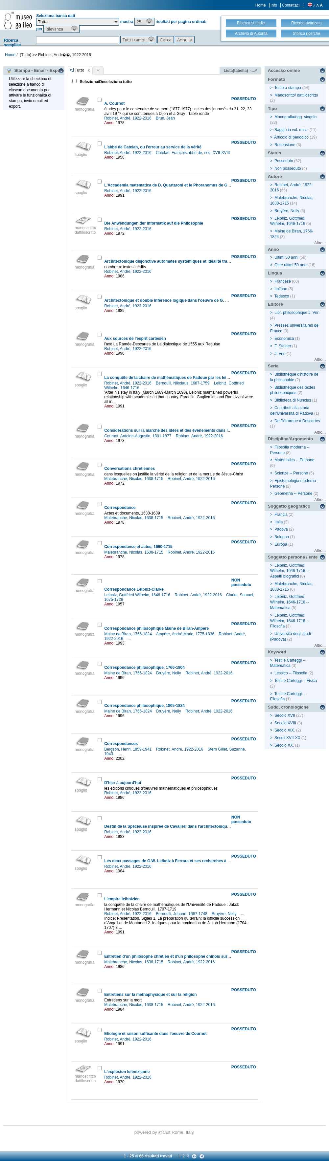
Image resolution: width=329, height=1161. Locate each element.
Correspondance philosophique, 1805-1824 (144, 705)
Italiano (280, 289)
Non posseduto (287, 168)
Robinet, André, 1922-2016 (128, 118)
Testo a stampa (287, 87)
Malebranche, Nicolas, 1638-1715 (134, 478)
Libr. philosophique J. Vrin (296, 312)
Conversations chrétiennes (129, 468)
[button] (144, 22)
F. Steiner (282, 346)
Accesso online (284, 70)
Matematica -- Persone (294, 460)
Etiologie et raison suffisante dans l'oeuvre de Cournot (155, 1033)
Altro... (320, 243)
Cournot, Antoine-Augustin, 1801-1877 (138, 436)
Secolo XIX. (284, 730)
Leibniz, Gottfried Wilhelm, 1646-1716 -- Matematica (289, 602)
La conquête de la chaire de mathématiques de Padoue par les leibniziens (173, 377)
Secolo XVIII (285, 723)
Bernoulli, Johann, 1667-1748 (182, 913)
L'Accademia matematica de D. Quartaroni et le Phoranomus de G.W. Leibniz (175, 185)
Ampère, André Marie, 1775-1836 (186, 634)
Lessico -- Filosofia (290, 673)
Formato (276, 79)
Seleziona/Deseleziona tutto (105, 81)
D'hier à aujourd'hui (122, 782)
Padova (281, 529)
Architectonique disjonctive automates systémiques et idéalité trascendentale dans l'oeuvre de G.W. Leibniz (205, 261)
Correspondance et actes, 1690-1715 (138, 546)
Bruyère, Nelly (169, 673)
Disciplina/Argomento (290, 438)
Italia (278, 522)
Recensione (284, 144)
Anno (273, 249)
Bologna (281, 537)
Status (274, 152)
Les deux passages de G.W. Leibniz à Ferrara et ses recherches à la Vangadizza (178, 861)
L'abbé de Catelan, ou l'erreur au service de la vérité (152, 147)
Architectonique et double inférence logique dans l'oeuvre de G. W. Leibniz (174, 300)
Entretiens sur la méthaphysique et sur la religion (150, 994)
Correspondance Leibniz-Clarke (134, 589)
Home (260, 5)
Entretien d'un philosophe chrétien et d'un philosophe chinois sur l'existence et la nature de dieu (194, 956)
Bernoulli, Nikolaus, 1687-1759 (183, 383)
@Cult (165, 1132)
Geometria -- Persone (293, 493)
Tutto (79, 70)
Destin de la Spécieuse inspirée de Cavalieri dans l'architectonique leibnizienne (178, 826)
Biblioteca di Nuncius (292, 400)
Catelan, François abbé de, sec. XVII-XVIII (193, 152)
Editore (275, 304)
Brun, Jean (166, 118)
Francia (281, 514)
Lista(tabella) (240, 70)
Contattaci (290, 5)
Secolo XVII (284, 715)
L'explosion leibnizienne (127, 1071)
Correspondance (119, 507)
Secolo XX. (284, 745)
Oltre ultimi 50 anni (290, 265)
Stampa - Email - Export (35, 70)
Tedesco (281, 296)
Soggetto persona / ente (293, 557)
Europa (280, 544)
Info (273, 5)
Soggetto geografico (289, 506)
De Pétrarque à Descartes (297, 421)
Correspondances (121, 743)
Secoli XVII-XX (287, 737)
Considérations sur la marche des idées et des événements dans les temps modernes (184, 430)
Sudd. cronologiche (288, 707)
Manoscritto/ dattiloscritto (296, 95)
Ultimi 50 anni (286, 257)
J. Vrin (280, 353)
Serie (273, 365)
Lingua (275, 273)
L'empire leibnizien (122, 899)
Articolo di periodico (291, 137)
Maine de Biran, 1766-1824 (128, 634)
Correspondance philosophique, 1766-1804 (144, 667)
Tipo (272, 108)
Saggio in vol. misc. (291, 129)
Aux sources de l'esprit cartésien (135, 338)
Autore (275, 176)
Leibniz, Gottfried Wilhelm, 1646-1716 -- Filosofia (289, 621)
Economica (284, 338)
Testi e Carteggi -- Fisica (295, 680)
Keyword (277, 651)
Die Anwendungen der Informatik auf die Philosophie (153, 223)
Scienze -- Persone (291, 473)
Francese (282, 281)
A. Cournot (114, 103)
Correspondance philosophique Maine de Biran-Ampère (156, 628)
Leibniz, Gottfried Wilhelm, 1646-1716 (137, 595)
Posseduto (283, 161)
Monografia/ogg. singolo (295, 117)
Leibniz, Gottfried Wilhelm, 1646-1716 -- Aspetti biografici (289, 571)
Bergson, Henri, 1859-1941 (128, 749)
